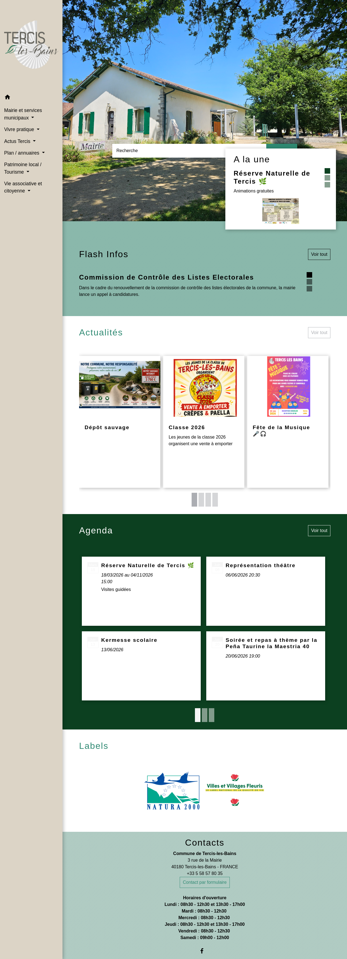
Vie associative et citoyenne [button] (23, 187)
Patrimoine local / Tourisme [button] (22, 168)
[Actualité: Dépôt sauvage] (119, 422)
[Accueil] (31, 45)
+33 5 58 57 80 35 (205, 873)
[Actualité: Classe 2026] (203, 422)
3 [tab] (208, 500)
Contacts (204, 843)
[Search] (189, 151)
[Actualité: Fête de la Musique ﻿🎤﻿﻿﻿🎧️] (287, 422)
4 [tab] (215, 500)
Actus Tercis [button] (18, 141)
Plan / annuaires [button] (22, 153)
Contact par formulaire (204, 882)
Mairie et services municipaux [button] (23, 114)
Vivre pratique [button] (19, 129)
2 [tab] (201, 500)
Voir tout (319, 254)
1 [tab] (194, 500)
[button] (31, 98)
